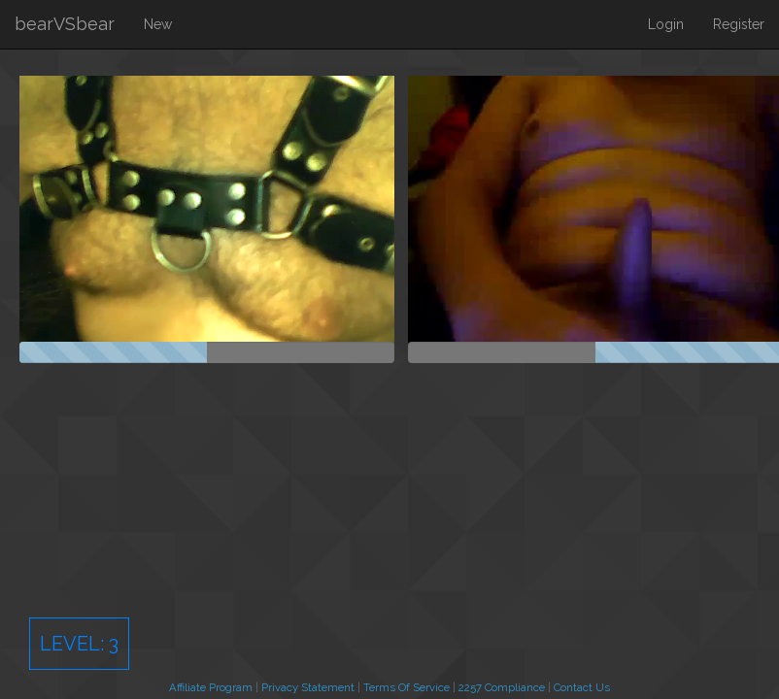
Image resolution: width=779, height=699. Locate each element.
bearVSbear (65, 24)
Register (738, 24)
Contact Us (582, 687)
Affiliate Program (211, 687)
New (158, 24)
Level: (79, 643)
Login (666, 24)
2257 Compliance (501, 687)
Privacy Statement (308, 687)
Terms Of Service (406, 687)
